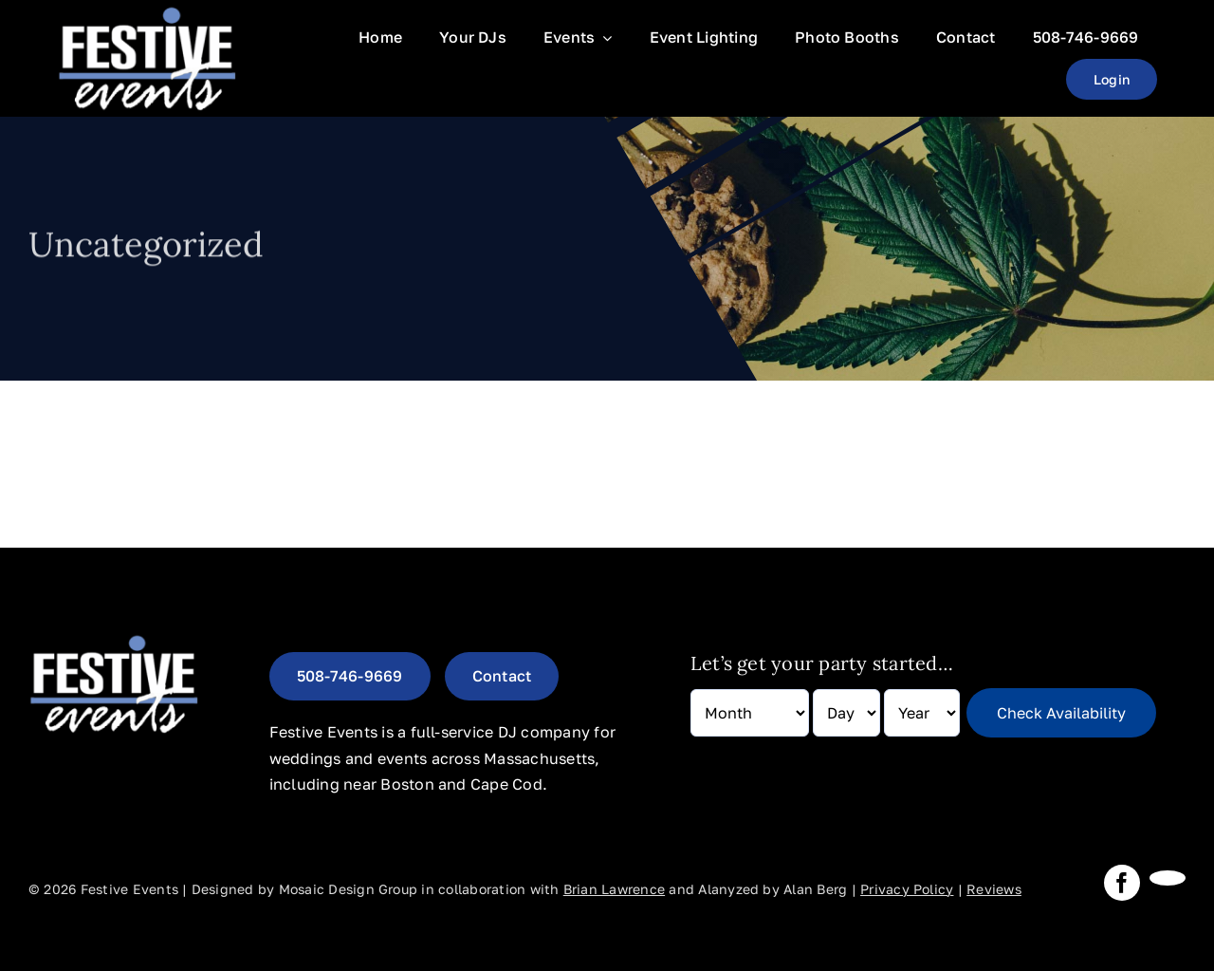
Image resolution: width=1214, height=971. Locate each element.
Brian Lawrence (614, 889)
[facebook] (1122, 883)
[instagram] (1168, 878)
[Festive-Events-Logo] (147, 12)
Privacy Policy (906, 889)
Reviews (993, 889)
